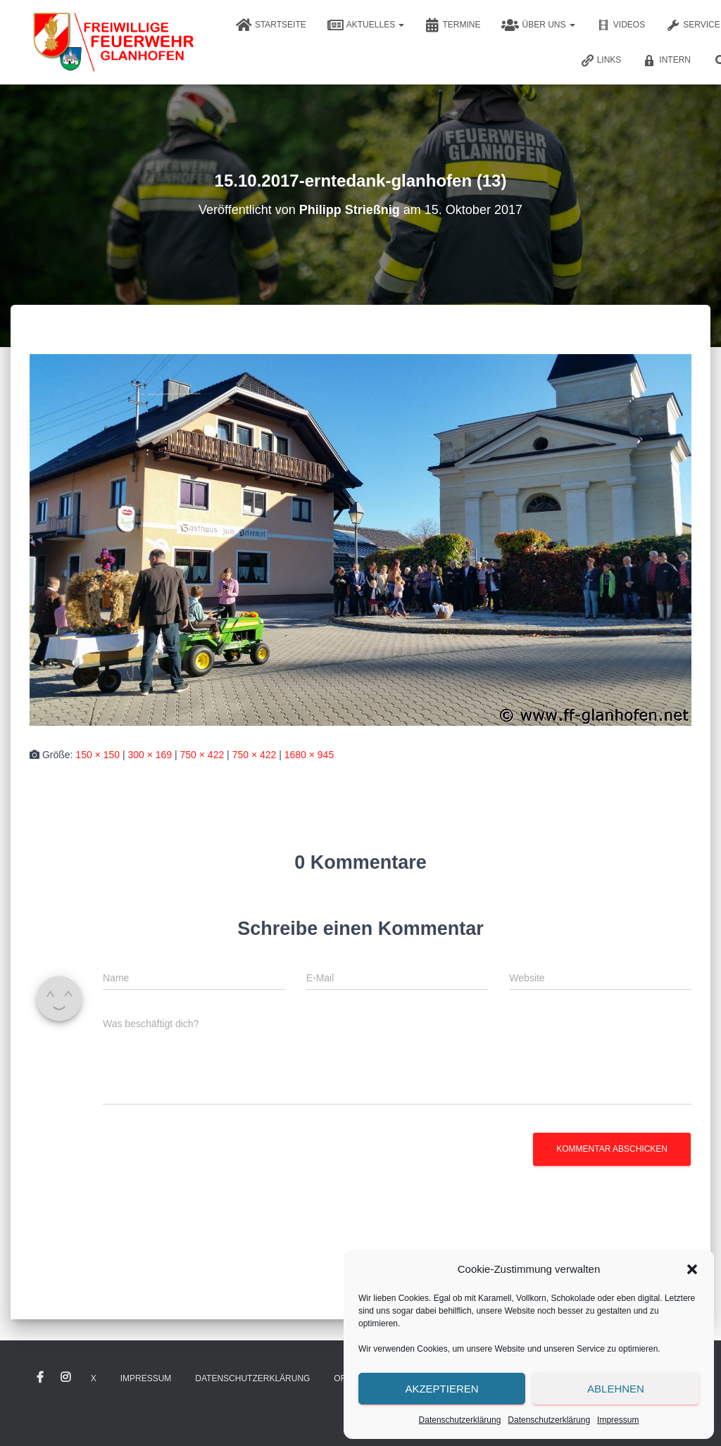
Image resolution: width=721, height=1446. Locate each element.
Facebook (40, 1378)
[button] (692, 1269)
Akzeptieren (441, 1389)
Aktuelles (366, 25)
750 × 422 (202, 754)
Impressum (618, 1420)
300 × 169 (149, 754)
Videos (620, 25)
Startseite (271, 25)
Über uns (538, 25)
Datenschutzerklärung (460, 1420)
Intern (666, 61)
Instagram (65, 1378)
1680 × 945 (309, 754)
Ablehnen (615, 1389)
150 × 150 (97, 754)
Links (601, 61)
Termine (452, 25)
